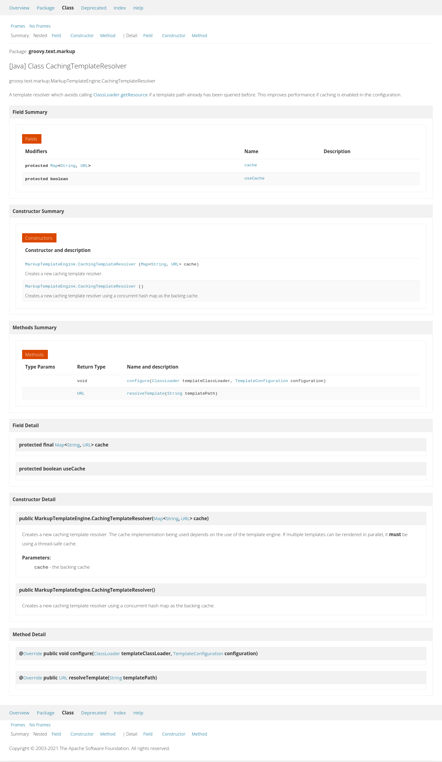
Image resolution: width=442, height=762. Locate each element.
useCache (254, 178)
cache (250, 165)
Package (46, 8)
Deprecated (94, 8)
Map (54, 165)
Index (120, 8)
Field (56, 35)
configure (138, 380)
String (68, 165)
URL (84, 165)
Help (138, 8)
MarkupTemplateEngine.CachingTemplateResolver (80, 263)
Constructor (82, 35)
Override (32, 651)
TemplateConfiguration (261, 380)
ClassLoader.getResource (120, 94)
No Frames (40, 26)
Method (107, 35)
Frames (18, 26)
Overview (19, 8)
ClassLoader (166, 380)
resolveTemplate (146, 392)
